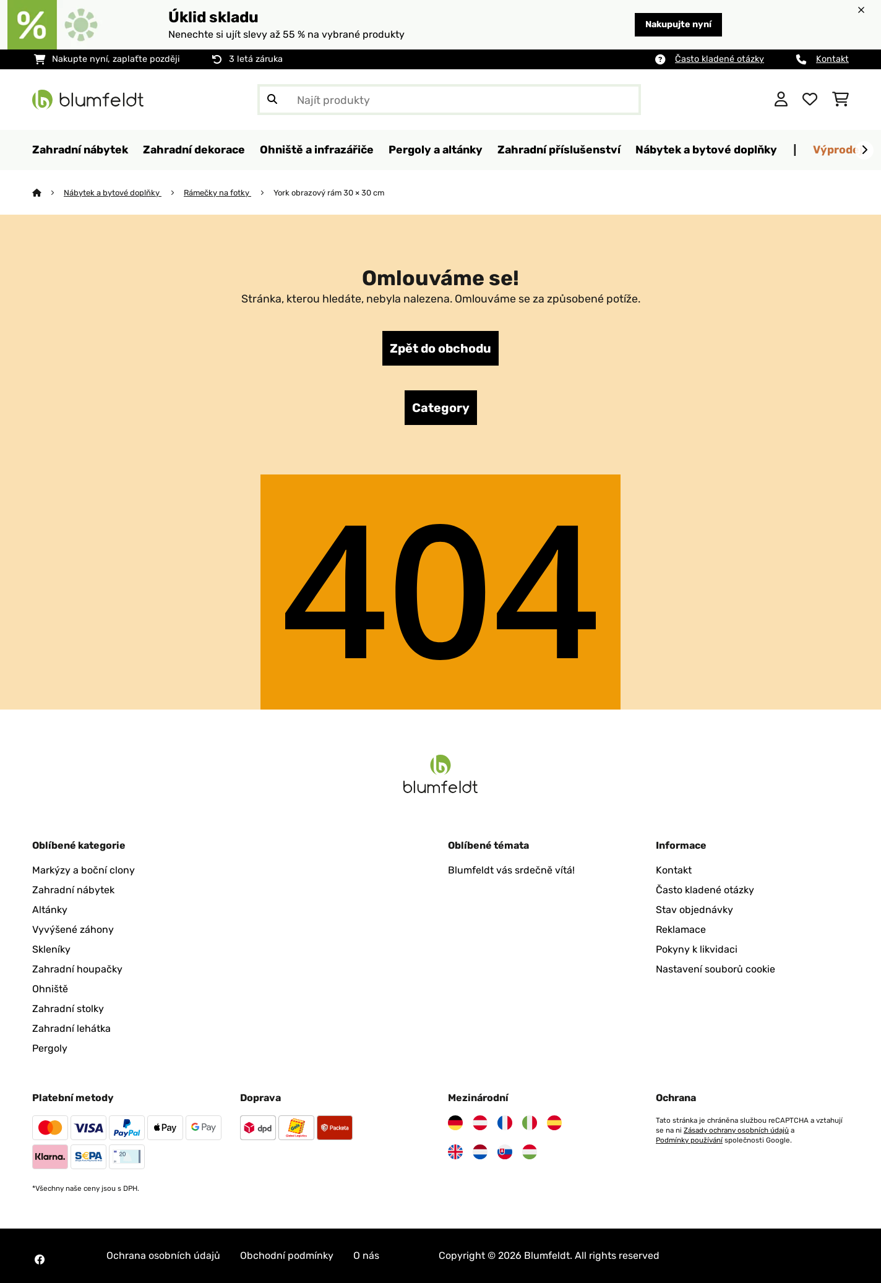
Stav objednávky (694, 910)
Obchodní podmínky (286, 1255)
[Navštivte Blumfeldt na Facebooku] (39, 1259)
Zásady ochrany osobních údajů (736, 1130)
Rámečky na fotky (217, 192)
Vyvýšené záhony (73, 929)
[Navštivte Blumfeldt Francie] (504, 1122)
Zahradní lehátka (71, 1028)
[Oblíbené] (809, 99)
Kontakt (832, 59)
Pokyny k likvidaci (696, 949)
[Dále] (864, 150)
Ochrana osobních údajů (163, 1255)
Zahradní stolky (68, 1009)
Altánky (49, 910)
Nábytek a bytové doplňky (112, 192)
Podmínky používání (689, 1140)
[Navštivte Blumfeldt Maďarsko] (529, 1151)
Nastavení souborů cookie (715, 969)
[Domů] (48, 192)
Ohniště (50, 989)
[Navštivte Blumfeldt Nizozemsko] (480, 1151)
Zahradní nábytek (73, 890)
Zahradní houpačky (77, 969)
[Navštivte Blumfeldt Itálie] (529, 1122)
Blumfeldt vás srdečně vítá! (511, 870)
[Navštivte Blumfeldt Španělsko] (554, 1122)
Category (441, 407)
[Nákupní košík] (840, 99)
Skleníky (51, 949)
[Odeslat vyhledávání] (272, 99)
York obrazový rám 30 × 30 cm (328, 192)
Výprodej (837, 149)
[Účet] (781, 99)
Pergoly (49, 1048)
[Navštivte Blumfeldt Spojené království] (455, 1151)
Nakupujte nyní (678, 24)
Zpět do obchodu (440, 348)
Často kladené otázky (719, 59)
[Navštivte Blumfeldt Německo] (455, 1122)
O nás (366, 1255)
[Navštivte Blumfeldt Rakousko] (480, 1122)
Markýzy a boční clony (83, 870)
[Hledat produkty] (449, 99)
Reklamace (681, 929)
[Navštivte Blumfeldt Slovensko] (504, 1151)
